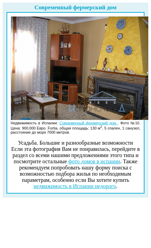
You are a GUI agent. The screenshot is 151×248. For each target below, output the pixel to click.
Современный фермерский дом (88, 123)
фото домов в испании (94, 161)
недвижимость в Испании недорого (75, 186)
